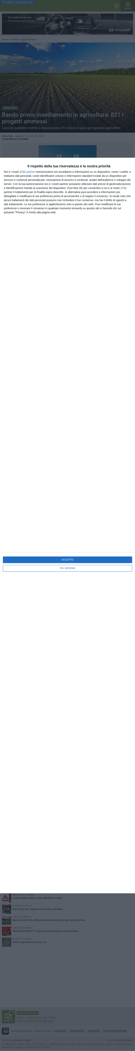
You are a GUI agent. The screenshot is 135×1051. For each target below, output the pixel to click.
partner (30, 171)
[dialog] (67, 525)
